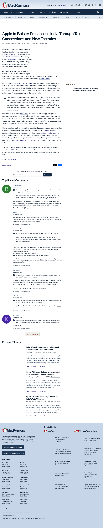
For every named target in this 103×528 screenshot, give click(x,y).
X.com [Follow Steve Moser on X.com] (8, 503)
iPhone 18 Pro (8, 17)
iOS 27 (32, 17)
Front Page (8, 12)
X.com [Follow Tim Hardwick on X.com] (25, 481)
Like (23, 208)
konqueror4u (17, 229)
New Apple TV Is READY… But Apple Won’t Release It (61, 486)
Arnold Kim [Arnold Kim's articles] (5, 462)
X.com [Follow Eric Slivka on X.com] (25, 466)
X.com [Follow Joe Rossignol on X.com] (25, 473)
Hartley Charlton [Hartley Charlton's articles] (7, 484)
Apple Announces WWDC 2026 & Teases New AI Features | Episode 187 (93, 486)
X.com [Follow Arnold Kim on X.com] (8, 466)
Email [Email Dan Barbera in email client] (3, 495)
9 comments (41, 416)
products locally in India (10, 54)
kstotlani (16, 315)
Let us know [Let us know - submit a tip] (62, 5)
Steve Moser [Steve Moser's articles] (5, 499)
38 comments (6, 165)
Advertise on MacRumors (14, 453)
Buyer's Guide (65, 12)
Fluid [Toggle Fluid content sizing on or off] (26, 518)
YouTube (51, 431)
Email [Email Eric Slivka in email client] (21, 466)
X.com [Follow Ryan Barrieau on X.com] (25, 495)
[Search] (99, 12)
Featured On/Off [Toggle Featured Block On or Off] (7, 518)
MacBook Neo (43, 17)
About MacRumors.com (13, 447)
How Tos (42, 12)
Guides (32, 12)
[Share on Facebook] (60, 165)
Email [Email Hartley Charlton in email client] (3, 488)
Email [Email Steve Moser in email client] (3, 503)
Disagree (27, 208)
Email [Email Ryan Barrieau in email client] (21, 495)
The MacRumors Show (88, 431)
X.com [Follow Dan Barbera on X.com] (8, 495)
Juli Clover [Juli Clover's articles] (5, 470)
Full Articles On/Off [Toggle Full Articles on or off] (18, 518)
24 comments (42, 391)
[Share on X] (55, 165)
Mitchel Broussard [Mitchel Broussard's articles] (7, 477)
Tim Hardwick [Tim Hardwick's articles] (24, 477)
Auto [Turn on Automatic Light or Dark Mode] (36, 518)
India (8, 159)
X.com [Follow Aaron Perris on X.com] (25, 503)
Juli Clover (53, 352)
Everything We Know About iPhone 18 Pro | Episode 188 (91, 474)
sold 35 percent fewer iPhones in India (25, 140)
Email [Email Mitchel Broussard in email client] (3, 481)
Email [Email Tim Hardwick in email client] (21, 481)
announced (24, 113)
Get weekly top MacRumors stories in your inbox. (32, 171)
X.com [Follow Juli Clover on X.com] (8, 473)
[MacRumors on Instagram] (76, 5)
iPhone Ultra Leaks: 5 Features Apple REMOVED (62, 439)
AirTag (67, 17)
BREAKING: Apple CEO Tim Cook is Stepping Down (62, 463)
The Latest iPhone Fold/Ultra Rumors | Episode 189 (91, 463)
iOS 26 (87, 17)
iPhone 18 (77, 17)
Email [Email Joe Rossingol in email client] (21, 473)
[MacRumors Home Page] (15, 5)
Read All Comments (32, 334)
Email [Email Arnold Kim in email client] (3, 466)
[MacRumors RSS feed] (96, 5)
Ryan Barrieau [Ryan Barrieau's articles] (24, 492)
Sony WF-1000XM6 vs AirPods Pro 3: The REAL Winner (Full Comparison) (63, 451)
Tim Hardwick (55, 377)
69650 (15, 212)
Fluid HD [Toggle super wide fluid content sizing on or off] (30, 518)
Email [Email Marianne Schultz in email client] (21, 488)
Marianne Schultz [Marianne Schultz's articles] (25, 484)
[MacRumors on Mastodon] (86, 5)
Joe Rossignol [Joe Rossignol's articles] (24, 470)
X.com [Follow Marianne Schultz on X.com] (25, 488)
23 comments (42, 366)
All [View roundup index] (99, 17)
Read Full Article (31, 366)
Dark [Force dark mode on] (43, 518)
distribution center (12, 57)
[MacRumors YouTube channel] (89, 5)
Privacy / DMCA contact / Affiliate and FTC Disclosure (16, 512)
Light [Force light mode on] (39, 518)
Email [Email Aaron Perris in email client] (21, 503)
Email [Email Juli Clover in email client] (3, 473)
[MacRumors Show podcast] (72, 5)
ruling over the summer (50, 133)
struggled (46, 130)
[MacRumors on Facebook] (79, 5)
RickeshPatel (17, 185)
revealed (36, 121)
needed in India (44, 78)
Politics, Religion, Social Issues (20, 150)
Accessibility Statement (8, 515)
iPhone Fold (21, 17)
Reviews (52, 12)
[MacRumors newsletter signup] (100, 5)
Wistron (14, 159)
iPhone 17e (56, 17)
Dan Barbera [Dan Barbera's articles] (5, 492)
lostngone (16, 270)
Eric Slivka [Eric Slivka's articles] (23, 462)
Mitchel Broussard (40, 43)
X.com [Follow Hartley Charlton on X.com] (8, 488)
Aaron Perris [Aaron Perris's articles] (23, 499)
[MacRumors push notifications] (93, 5)
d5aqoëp (16, 296)
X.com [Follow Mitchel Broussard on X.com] (8, 481)
